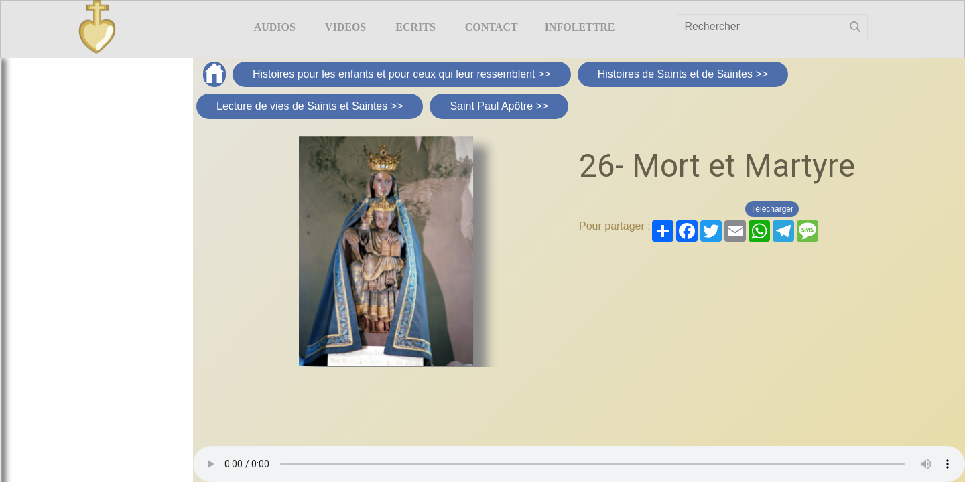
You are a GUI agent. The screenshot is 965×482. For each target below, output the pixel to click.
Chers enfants (87, 155)
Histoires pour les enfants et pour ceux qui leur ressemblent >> (402, 74)
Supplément (87, 242)
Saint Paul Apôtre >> (499, 106)
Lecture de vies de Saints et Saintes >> (309, 106)
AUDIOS (275, 27)
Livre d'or (916, 43)
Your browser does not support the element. (579, 464)
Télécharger (772, 209)
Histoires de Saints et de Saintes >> (683, 74)
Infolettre (580, 27)
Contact (491, 27)
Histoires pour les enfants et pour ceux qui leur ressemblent (87, 198)
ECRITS (415, 27)
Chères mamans (87, 129)
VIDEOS (345, 27)
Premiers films (87, 313)
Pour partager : (615, 226)
